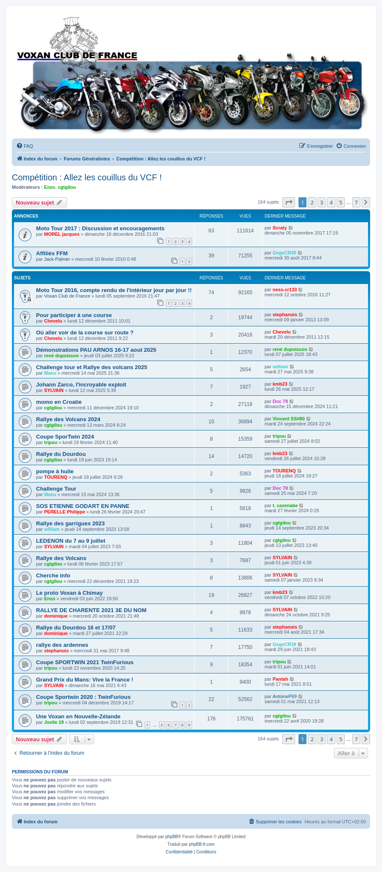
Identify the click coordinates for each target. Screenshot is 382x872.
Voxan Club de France (67, 295)
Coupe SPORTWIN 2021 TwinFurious (85, 662)
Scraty (280, 227)
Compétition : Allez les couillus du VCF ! (87, 177)
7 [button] (356, 202)
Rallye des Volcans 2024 (68, 419)
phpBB (171, 836)
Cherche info (53, 575)
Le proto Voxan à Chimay (69, 593)
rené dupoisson (61, 355)
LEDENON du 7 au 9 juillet (70, 541)
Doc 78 (280, 401)
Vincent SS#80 (289, 418)
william (280, 366)
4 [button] (330, 202)
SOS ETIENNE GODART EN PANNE (82, 506)
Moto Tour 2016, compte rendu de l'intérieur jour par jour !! (114, 290)
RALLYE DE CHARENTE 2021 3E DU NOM (91, 610)
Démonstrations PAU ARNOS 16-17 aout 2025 (96, 350)
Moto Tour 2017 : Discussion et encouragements (100, 228)
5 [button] (340, 202)
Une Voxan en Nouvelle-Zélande (78, 716)
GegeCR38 (284, 252)
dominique (56, 615)
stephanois (285, 314)
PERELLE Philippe (64, 511)
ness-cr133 (285, 289)
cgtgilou (67, 187)
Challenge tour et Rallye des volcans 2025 (91, 367)
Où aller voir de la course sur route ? (85, 332)
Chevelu (53, 320)
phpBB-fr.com (202, 844)
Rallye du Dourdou (61, 454)
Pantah (280, 679)
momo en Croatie (59, 402)
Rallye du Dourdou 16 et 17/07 (76, 627)
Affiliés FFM (52, 253)
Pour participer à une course (74, 315)
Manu (50, 372)
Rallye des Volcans (61, 558)
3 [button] (321, 202)
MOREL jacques (62, 234)
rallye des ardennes (62, 645)
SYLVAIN (54, 390)
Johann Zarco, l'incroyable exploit (81, 384)
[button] (288, 202)
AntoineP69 (285, 696)
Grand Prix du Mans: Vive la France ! (84, 679)
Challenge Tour (56, 489)
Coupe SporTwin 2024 (65, 436)
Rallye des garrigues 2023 (70, 523)
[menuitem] (24, 146)
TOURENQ (55, 477)
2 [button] (311, 202)
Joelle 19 (54, 722)
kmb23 (280, 383)
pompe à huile (55, 471)
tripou (50, 442)
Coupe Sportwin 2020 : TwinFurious (83, 697)
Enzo (49, 187)
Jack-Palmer (57, 259)
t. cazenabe (285, 505)
